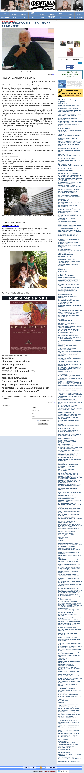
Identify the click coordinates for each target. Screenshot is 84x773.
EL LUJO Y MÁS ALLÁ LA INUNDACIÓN (67, 601)
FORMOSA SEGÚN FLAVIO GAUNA (66, 158)
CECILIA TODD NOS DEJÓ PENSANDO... (67, 574)
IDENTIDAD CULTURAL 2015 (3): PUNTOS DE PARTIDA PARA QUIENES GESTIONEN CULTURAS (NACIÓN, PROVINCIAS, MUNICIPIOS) (70, 477)
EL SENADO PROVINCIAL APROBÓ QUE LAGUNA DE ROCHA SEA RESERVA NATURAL (70, 647)
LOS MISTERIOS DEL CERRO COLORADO (68, 335)
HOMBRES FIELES (62, 269)
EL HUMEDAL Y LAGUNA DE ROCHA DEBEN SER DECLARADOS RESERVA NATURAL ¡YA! (70, 679)
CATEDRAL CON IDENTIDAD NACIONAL (67, 637)
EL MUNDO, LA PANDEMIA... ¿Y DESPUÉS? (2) (69, 208)
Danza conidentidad (42, 13)
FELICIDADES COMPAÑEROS (65, 294)
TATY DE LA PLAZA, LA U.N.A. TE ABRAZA (68, 330)
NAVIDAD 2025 (61, 107)
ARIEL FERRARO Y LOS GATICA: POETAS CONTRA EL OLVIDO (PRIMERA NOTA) (68, 431)
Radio (14, 17)
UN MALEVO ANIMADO (63, 700)
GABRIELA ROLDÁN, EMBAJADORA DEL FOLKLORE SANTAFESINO (68, 595)
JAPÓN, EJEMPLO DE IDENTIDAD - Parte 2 (68, 744)
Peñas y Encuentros (5, 17)
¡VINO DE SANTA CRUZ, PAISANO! (66, 742)
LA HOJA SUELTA (62, 741)
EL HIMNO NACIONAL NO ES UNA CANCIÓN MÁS (70, 636)
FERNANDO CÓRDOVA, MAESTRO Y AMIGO (68, 671)
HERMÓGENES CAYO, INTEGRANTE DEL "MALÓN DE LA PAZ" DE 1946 (68, 522)
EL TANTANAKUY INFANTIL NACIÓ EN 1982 (68, 172)
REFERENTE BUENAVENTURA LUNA (67, 548)
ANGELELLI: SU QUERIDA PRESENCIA (67, 687)
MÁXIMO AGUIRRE (62, 363)
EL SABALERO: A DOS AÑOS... (65, 664)
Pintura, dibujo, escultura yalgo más (51, 17)
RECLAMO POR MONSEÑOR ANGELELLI (68, 588)
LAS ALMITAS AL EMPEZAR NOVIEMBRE (68, 173)
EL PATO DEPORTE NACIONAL (65, 716)
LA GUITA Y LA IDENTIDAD (64, 693)
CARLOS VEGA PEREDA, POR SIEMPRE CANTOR (70, 414)
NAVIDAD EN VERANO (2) (64, 357)
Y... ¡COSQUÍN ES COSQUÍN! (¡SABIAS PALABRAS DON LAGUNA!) (67, 349)
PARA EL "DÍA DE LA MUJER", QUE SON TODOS (69, 555)
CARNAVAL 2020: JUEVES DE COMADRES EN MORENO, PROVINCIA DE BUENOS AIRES (69, 280)
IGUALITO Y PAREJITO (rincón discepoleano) (69, 714)
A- (54, 74)
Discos (60, 13)
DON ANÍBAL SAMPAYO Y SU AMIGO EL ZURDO (69, 696)
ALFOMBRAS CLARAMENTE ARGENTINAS (68, 411)
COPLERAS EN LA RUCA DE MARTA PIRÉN (68, 176)
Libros (33, 17)
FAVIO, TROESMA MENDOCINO (65, 653)
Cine (24, 17)
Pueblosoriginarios (70, 13)
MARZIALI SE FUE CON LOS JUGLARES (67, 415)
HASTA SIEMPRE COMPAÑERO (65, 612)
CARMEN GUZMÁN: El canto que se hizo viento (69, 707)
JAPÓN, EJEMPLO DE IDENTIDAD (66, 746)
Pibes (70, 17)
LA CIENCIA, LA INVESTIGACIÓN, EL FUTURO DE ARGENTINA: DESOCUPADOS (70, 327)
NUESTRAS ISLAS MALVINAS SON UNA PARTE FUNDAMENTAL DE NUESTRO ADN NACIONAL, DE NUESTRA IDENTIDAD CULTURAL (69, 434)
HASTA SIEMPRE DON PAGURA (65, 457)
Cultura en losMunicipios (24, 13)
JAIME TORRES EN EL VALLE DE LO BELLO (68, 329)
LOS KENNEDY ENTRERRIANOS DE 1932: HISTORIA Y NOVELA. (68, 418)
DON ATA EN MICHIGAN (64, 128)
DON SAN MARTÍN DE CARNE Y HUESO (67, 497)
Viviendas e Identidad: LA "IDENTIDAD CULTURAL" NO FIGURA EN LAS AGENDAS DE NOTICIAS (69, 668)
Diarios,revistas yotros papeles (33, 13)
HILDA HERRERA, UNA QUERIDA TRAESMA (68, 230)
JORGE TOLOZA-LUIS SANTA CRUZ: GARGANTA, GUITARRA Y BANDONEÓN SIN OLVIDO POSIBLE (70, 394)
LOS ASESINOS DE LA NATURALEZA (67, 334)
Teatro (42, 17)
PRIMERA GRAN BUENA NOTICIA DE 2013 (68, 620)
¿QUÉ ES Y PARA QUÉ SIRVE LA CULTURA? (68, 287)
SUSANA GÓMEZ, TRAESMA (65, 168)
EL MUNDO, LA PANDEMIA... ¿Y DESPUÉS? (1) (69, 209)
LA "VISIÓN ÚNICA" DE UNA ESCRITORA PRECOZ (70, 544)
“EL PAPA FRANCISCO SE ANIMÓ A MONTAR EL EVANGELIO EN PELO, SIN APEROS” (69, 111)
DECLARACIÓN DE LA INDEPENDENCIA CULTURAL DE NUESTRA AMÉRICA (67, 406)
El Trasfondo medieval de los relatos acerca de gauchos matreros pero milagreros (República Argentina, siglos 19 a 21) (69, 568)
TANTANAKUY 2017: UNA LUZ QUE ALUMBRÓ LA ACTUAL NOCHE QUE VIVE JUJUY (70, 409)
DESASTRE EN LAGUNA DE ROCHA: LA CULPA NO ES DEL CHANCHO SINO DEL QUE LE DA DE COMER (69, 506)
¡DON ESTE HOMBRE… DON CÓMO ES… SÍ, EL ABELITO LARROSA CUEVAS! (69, 164)
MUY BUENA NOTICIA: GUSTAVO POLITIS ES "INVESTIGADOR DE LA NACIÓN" (69, 509)
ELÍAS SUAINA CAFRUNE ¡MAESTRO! (67, 214)
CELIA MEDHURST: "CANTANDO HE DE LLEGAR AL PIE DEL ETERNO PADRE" (69, 338)
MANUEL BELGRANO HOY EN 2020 (66, 277)
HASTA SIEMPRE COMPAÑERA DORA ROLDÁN (69, 175)
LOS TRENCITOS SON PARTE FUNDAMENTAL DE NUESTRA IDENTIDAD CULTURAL (70, 519)
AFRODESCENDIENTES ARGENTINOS (67, 503)
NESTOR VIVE (61, 659)
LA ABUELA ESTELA (63, 608)
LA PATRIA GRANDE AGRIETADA (66, 412)
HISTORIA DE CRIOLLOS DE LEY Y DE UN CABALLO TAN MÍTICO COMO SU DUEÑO (68, 474)
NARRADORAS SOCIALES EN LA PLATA (67, 147)
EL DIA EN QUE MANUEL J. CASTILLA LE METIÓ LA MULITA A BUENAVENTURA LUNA (69, 624)
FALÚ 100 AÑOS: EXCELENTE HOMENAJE (68, 148)
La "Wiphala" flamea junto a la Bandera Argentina (70, 652)
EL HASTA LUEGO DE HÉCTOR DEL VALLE (68, 105)
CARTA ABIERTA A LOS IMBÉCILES (66, 256)
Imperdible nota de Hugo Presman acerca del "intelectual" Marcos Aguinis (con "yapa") (68, 676)
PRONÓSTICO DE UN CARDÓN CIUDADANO (68, 735)
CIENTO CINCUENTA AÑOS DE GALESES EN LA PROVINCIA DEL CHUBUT (69, 501)
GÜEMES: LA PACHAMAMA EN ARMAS (67, 456)
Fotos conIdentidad (79, 13)
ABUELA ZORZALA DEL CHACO (66, 445)
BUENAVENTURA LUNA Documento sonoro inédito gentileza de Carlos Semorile (68, 737)
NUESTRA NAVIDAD (63, 200)
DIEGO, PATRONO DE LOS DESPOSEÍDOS (68, 127)
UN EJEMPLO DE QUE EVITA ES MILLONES (68, 587)
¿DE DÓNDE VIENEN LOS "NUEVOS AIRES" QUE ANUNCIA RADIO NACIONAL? (69, 262)
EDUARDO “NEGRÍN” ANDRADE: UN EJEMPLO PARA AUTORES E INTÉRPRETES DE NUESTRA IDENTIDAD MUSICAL (69, 198)
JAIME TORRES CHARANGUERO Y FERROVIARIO (70, 310)
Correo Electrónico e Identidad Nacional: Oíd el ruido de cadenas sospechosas (69, 674)
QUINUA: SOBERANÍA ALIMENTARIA (67, 627)
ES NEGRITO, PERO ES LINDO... (66, 495)
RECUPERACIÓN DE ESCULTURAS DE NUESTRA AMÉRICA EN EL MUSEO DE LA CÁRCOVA (70, 543)
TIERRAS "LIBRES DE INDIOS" (65, 254)
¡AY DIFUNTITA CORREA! (64, 749)
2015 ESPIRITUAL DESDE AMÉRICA (66, 517)
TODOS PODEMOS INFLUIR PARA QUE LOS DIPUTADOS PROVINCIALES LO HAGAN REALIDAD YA (68, 633)
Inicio (5, 13)
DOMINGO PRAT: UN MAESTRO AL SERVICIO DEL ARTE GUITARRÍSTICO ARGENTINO (70, 448)
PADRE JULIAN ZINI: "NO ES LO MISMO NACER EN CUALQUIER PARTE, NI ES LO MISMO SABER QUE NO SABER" (70, 252)
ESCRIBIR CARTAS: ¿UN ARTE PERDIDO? (68, 464)
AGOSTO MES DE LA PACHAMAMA (66, 688)
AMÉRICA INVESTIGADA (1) (64, 599)
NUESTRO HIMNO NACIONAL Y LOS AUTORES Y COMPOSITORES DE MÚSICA (69, 376)
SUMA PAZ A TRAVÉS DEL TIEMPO (66, 258)
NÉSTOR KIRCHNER (63, 739)
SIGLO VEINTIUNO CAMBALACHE (66, 533)
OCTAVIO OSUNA (62, 658)
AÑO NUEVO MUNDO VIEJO (65, 371)
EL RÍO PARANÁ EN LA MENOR (65, 332)
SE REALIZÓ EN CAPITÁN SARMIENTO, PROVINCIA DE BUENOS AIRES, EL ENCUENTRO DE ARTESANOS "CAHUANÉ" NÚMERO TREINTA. (70, 382)
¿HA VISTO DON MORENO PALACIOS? (67, 221)
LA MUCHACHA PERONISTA (65, 438)
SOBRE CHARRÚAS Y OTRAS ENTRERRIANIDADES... (65, 303)
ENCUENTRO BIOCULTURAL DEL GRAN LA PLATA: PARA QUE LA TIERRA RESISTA (68, 192)
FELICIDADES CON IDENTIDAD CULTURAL (68, 401)
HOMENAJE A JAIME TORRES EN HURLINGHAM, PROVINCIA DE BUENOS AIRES (69, 183)
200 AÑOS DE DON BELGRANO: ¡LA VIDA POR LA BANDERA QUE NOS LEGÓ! (70, 249)
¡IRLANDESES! (61, 702)
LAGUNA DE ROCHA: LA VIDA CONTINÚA (68, 561)
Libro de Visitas (79, 17)
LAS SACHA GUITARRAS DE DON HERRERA (68, 708)
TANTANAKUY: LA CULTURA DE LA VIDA (68, 361)
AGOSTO (60, 540)
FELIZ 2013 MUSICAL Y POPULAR (66, 626)
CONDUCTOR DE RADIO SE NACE (66, 259)
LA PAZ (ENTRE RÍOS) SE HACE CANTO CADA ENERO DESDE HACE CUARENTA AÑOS (69, 290)
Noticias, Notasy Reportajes (14, 13)
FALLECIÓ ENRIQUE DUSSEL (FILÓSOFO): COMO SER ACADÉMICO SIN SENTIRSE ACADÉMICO (70, 142)
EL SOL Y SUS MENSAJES (64, 642)
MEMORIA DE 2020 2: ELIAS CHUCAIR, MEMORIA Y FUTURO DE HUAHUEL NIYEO (70, 226)
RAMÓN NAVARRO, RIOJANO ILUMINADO (68, 108)
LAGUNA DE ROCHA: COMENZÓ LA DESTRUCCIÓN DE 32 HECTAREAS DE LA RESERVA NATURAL (68, 536)
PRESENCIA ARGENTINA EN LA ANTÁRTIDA (68, 733)
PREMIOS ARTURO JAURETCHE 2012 (67, 665)
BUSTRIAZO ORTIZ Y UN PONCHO (66, 546)
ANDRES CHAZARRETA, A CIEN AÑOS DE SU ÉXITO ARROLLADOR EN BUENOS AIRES (69, 195)
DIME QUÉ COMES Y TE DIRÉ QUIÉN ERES (68, 713)
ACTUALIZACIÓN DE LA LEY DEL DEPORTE (68, 528)
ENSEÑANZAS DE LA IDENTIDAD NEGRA (68, 694)
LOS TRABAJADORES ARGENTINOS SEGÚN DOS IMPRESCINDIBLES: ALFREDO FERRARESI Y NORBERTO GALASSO (70, 368)
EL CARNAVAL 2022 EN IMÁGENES (66, 185)
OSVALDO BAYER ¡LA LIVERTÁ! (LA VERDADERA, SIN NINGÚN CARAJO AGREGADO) (70, 113)
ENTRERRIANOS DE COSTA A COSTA (67, 428)
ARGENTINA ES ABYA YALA (65, 299)
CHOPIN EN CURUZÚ (63, 271)
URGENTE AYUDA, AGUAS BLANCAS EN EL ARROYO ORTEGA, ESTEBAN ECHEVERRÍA (68, 313)
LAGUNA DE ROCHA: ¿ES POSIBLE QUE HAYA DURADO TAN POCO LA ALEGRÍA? (69, 610)
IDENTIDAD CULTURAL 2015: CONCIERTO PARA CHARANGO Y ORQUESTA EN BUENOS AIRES (69, 485)
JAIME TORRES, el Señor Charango (66, 757)
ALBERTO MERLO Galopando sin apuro (67, 720)
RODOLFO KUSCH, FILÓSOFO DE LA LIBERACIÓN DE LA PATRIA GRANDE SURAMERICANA (67, 441)
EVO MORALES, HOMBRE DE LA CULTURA (68, 300)
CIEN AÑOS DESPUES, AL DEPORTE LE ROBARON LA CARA (67, 324)
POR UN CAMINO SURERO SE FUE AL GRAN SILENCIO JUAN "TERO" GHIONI (68, 454)
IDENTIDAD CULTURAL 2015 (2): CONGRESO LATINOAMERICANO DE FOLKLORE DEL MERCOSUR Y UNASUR (69, 481)
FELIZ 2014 (61, 563)
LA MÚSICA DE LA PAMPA (64, 747)
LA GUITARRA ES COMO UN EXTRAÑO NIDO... (69, 761)
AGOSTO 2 (60, 538)
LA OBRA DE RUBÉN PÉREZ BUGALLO (67, 531)
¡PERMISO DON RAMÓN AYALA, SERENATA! (68, 189)
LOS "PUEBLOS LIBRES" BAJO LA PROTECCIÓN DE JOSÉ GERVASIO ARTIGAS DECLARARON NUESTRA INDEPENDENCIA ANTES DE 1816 (70, 591)
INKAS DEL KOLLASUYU (64, 444)
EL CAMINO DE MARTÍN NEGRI (65, 170)
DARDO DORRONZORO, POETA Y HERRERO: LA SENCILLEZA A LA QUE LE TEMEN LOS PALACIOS (69, 488)
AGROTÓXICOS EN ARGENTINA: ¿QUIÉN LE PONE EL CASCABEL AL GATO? (68, 321)
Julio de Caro (61, 751)
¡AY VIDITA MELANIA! (63, 103)
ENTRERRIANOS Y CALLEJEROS (66, 275)
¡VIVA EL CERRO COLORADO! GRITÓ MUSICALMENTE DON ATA (67, 343)
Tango (60, 17)
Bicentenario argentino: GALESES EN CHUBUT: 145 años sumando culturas (69, 759)
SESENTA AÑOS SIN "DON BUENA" (66, 498)
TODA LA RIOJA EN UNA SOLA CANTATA (68, 228)
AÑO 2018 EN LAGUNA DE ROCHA (66, 399)
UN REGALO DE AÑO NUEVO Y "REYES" (68, 437)
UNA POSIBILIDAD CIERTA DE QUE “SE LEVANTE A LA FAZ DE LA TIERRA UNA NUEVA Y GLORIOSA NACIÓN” (70, 179)
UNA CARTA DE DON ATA (64, 491)
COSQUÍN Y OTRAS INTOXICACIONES (67, 530)
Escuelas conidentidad (51, 13)
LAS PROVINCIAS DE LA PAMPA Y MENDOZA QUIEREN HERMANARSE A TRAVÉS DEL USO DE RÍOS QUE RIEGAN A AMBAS (70, 525)
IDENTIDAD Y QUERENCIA (64, 472)
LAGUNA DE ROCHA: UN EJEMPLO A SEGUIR (69, 621)
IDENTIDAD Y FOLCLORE (64, 752)
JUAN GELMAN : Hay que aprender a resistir (68, 559)
